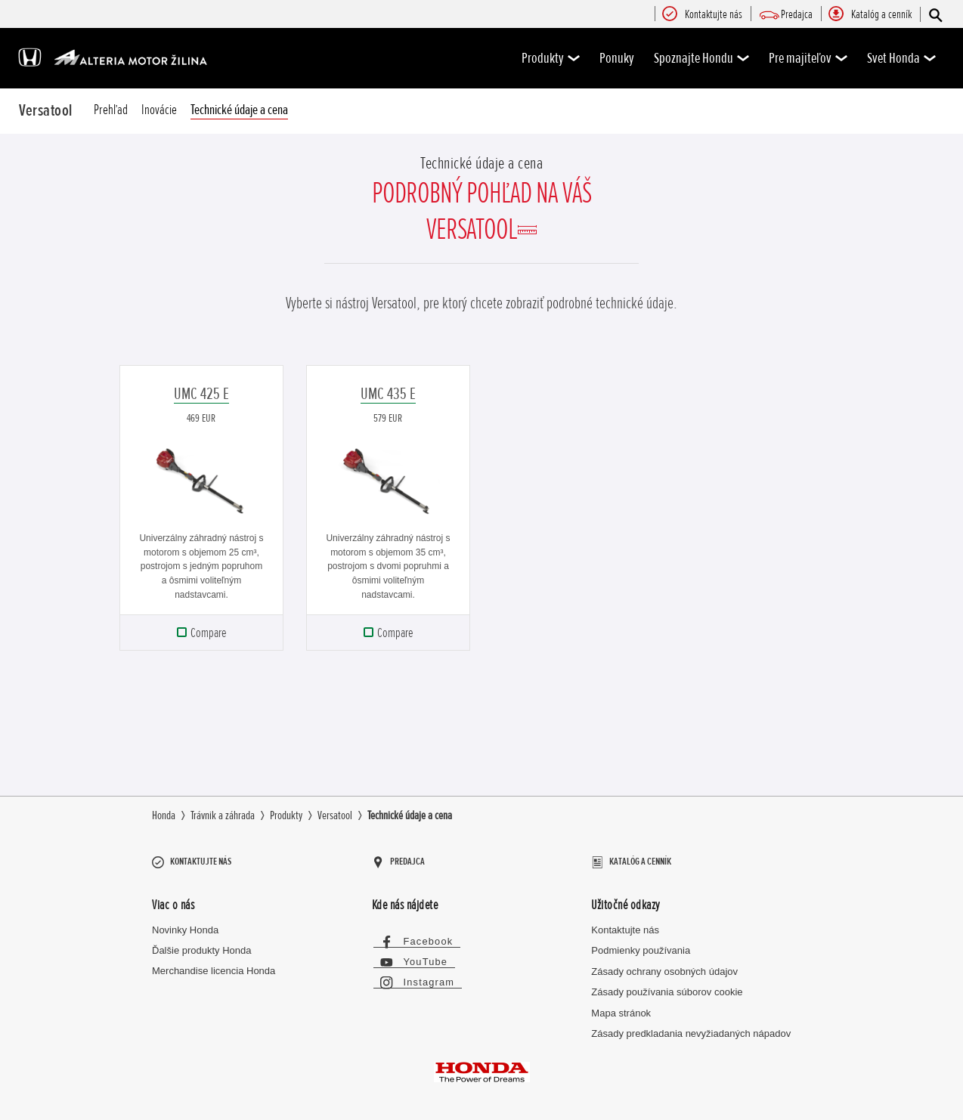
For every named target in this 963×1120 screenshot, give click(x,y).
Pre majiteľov (808, 58)
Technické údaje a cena (239, 110)
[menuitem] (713, 15)
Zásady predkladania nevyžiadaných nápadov (691, 1026)
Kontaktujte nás (625, 923)
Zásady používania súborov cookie (666, 986)
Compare (208, 632)
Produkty (551, 58)
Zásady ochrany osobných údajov (664, 964)
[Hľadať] (935, 15)
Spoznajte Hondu (701, 58)
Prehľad (111, 110)
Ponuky (616, 58)
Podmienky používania (640, 944)
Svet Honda (901, 58)
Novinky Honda (185, 923)
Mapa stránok (621, 1006)
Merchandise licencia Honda (213, 964)
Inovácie (159, 110)
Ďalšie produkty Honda (202, 943)
